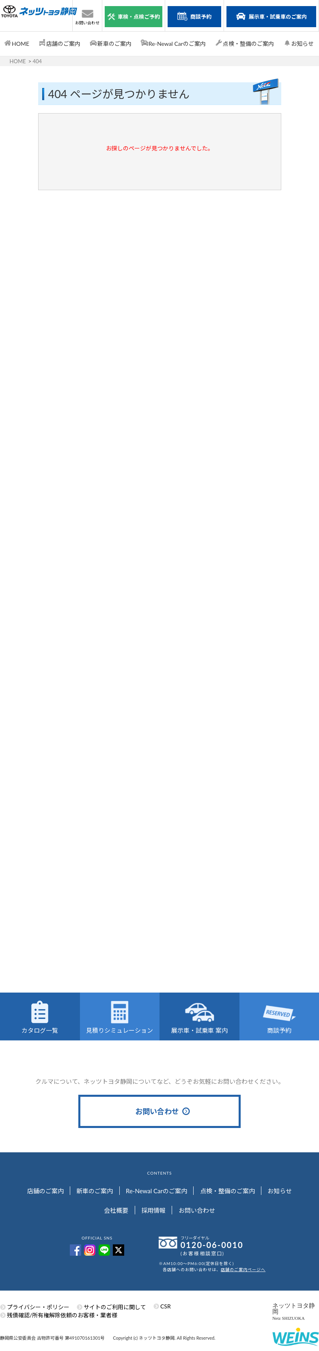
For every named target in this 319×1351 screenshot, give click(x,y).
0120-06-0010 (212, 1244)
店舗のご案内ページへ (243, 1268)
